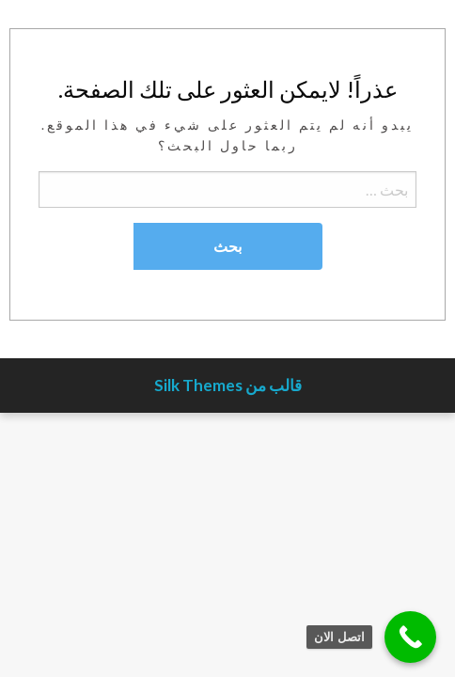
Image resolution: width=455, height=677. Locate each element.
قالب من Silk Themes (228, 385)
